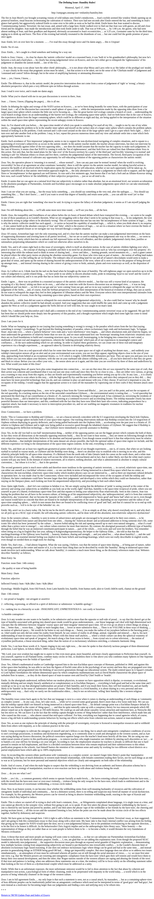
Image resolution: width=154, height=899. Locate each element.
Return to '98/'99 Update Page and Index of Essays (25, 895)
